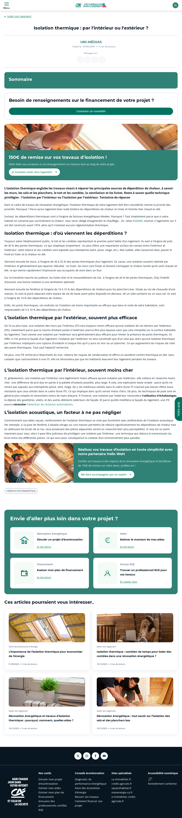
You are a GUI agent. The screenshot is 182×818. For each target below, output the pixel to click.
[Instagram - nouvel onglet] (86, 755)
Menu (6, 5)
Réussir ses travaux (87, 797)
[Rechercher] (175, 5)
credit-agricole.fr (121, 783)
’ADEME (138, 221)
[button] (178, 409)
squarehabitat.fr (121, 788)
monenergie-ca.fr (122, 792)
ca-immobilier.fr (121, 779)
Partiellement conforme (162, 783)
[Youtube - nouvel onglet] (104, 756)
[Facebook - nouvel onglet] (95, 756)
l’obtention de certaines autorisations (50, 404)
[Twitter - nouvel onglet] (78, 756)
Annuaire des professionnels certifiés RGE (52, 805)
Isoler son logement (17, 16)
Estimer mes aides (49, 788)
